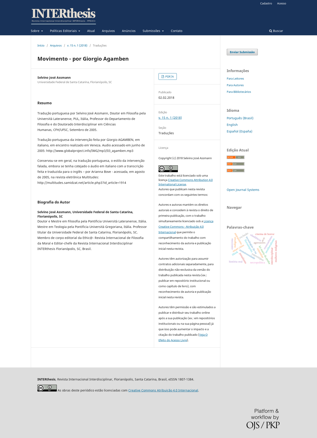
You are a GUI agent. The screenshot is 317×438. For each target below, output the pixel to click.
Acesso (281, 3)
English (232, 125)
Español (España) (239, 131)
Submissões (152, 31)
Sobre (35, 31)
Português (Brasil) (240, 118)
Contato (176, 31)
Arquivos (108, 31)
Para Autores (235, 85)
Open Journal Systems (243, 190)
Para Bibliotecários (239, 92)
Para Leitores (235, 78)
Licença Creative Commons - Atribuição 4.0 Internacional (185, 226)
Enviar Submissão (242, 52)
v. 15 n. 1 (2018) (77, 45)
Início (40, 45)
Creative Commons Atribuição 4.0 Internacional (163, 390)
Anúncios (129, 31)
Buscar (276, 31)
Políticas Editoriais (64, 31)
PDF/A (169, 76)
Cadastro (266, 3)
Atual (91, 31)
